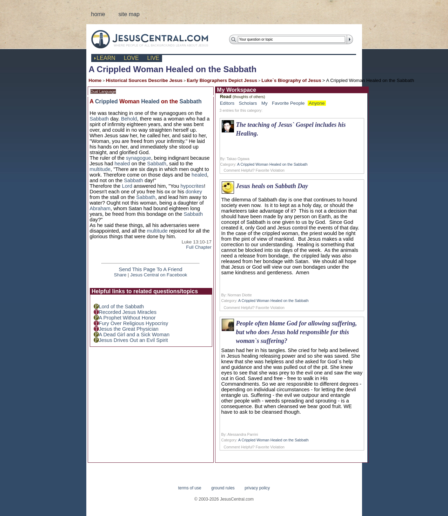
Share (120, 274)
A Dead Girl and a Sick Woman (134, 334)
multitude (100, 169)
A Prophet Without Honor (127, 318)
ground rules (223, 488)
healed (122, 163)
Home (95, 80)
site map (129, 14)
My (264, 103)
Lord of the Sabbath (121, 306)
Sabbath (191, 101)
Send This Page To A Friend (150, 269)
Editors (227, 103)
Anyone (317, 103)
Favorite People (288, 103)
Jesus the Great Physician (129, 329)
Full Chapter (199, 247)
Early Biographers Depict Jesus (222, 80)
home (98, 14)
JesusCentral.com (155, 39)
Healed (150, 101)
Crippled (106, 101)
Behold (129, 119)
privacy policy (257, 488)
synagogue (138, 158)
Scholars (248, 103)
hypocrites (192, 186)
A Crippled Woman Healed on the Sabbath (272, 164)
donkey (194, 191)
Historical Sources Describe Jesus (144, 80)
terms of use (189, 488)
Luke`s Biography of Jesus (291, 80)
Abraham (100, 208)
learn (106, 58)
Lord (127, 186)
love (131, 58)
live (153, 58)
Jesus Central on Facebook (158, 274)
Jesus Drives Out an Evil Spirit (133, 340)
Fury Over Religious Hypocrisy (133, 323)
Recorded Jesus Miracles (128, 312)
